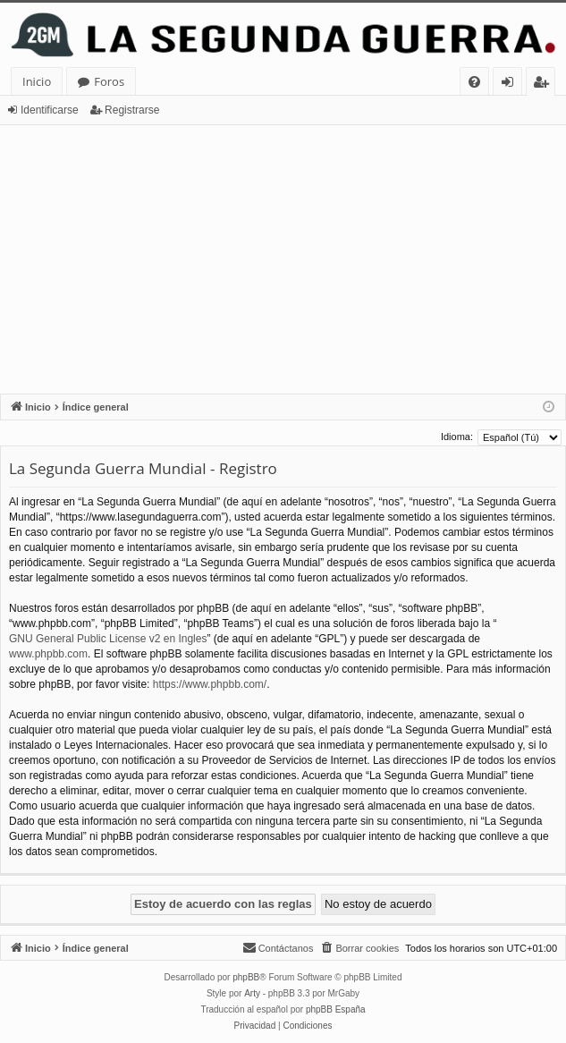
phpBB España (336, 1009)
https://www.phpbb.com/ (209, 684)
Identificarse (50, 110)
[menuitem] (474, 82)
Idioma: (457, 436)
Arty (252, 993)
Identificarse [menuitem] (512, 84)
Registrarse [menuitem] (544, 84)
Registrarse (132, 110)
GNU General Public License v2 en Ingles (108, 638)
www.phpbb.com (48, 654)
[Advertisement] (283, 259)
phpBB (245, 977)
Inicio (36, 81)
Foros (109, 81)
